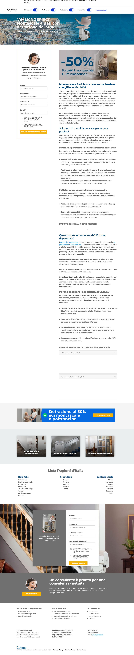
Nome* (23, 85)
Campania (109, 482)
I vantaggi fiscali (24, 611)
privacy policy (32, 118)
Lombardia (22, 484)
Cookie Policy (70, 650)
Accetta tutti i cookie (118, 5)
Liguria (20, 495)
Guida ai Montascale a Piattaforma (66, 614)
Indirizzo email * (75, 533)
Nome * (72, 516)
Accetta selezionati (118, 10)
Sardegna (109, 491)
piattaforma (76, 245)
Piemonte (22, 486)
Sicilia (111, 493)
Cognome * (73, 524)
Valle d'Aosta (22, 480)
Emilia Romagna (24, 493)
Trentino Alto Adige (25, 489)
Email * (23, 110)
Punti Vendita (94, 614)
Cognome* (24, 93)
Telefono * (24, 102)
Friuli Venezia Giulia (25, 482)
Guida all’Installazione (62, 618)
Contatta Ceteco (95, 616)
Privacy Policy (58, 650)
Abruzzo (66, 486)
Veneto (21, 491)
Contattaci (31, 594)
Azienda (92, 618)
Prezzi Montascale (25, 616)
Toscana (66, 480)
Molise (110, 480)
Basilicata (109, 486)
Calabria (110, 489)
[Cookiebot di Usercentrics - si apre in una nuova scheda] (12, 23)
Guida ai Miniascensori (62, 611)
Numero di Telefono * (78, 541)
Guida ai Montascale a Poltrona (65, 616)
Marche (66, 484)
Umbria (66, 482)
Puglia (110, 484)
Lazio (66, 489)
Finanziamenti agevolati (27, 614)
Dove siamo (81, 650)
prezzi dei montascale (69, 242)
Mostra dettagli (101, 23)
